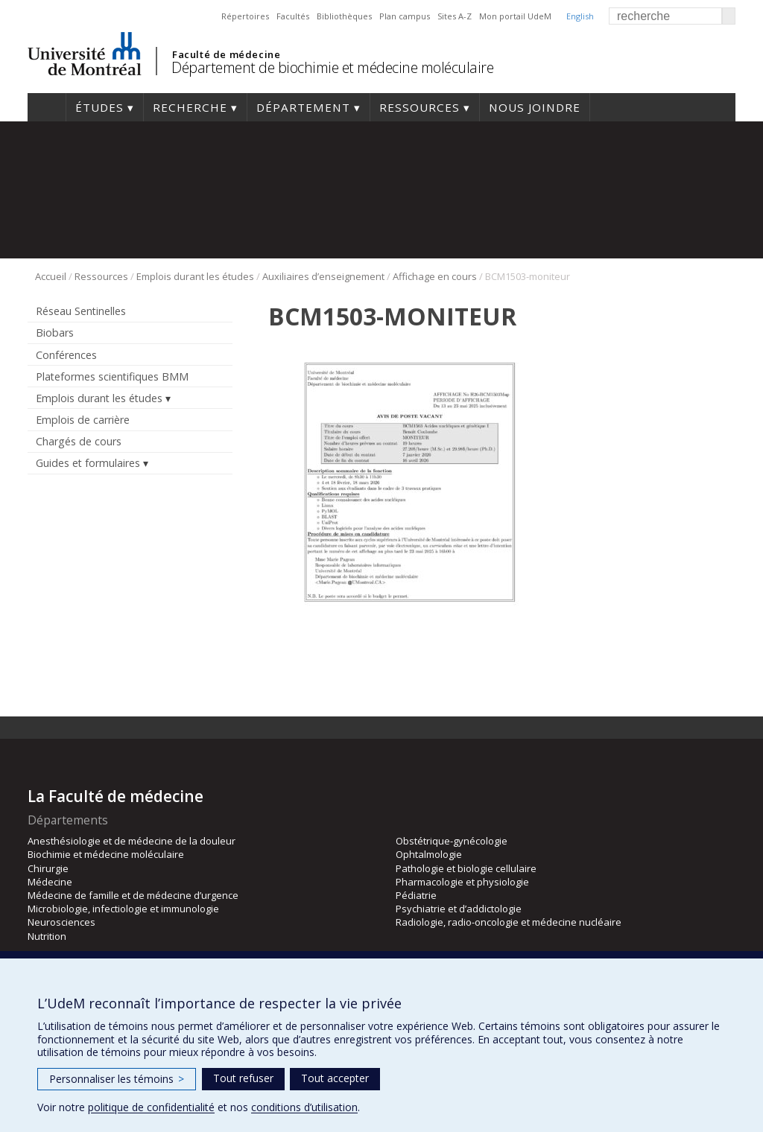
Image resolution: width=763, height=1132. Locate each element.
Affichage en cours (435, 276)
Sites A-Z (454, 16)
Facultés (292, 16)
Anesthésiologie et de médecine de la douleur (131, 841)
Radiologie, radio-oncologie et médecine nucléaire (508, 922)
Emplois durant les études (195, 276)
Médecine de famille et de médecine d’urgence (133, 895)
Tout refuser (243, 1078)
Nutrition (47, 936)
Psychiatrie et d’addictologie (459, 908)
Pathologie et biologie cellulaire (466, 868)
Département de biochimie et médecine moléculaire (332, 67)
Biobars (55, 332)
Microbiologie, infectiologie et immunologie (123, 908)
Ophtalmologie (429, 854)
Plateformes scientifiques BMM (112, 376)
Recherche (190, 107)
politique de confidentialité (151, 1107)
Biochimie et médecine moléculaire (106, 854)
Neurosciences (61, 922)
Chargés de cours (78, 441)
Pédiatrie (416, 895)
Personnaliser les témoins (116, 1079)
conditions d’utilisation (304, 1107)
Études (99, 107)
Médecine (50, 881)
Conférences (66, 355)
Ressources (419, 107)
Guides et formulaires (88, 463)
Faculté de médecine (226, 54)
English (580, 16)
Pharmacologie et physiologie (462, 881)
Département (303, 107)
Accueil (47, 107)
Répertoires (245, 16)
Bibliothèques (344, 16)
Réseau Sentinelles (81, 311)
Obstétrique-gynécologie (451, 841)
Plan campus (404, 16)
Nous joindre (534, 107)
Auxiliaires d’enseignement (323, 276)
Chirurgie (48, 868)
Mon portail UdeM (515, 16)
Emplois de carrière (83, 420)
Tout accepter (335, 1078)
